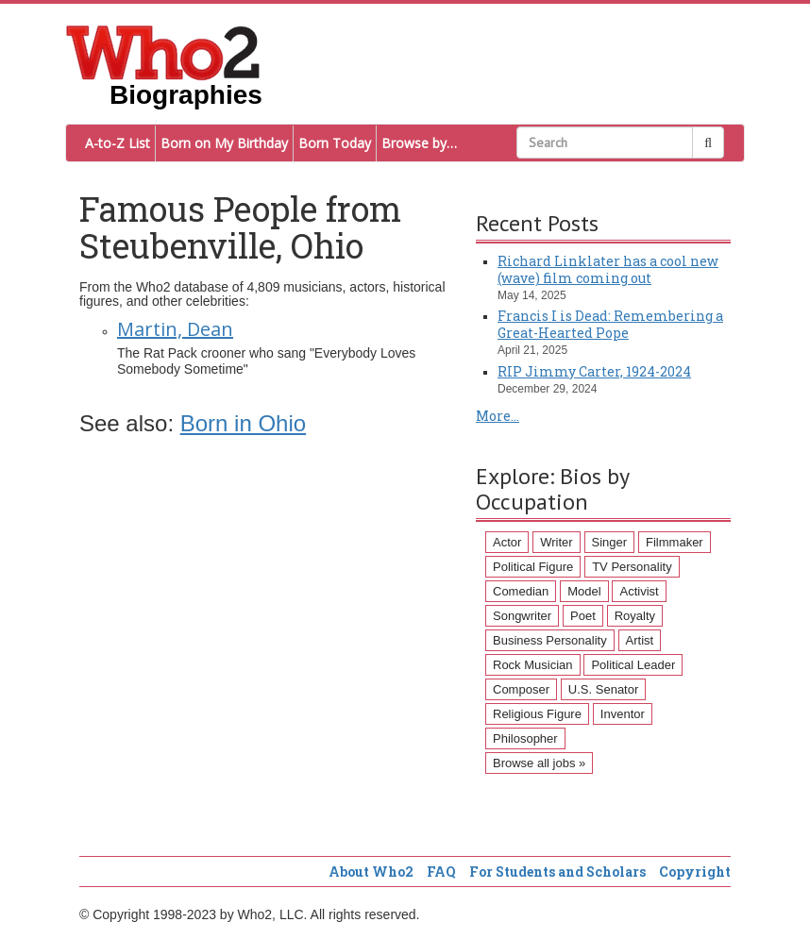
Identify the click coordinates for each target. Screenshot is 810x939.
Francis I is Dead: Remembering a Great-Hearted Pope (610, 324)
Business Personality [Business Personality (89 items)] (550, 640)
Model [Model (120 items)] (583, 591)
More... (497, 416)
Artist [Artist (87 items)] (640, 640)
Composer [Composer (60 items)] (521, 689)
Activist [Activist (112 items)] (638, 591)
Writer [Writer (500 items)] (556, 542)
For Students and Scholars (557, 871)
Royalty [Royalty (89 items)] (635, 616)
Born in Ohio (243, 423)
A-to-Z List (117, 143)
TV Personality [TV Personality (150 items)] (632, 567)
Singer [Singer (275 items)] (610, 542)
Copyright (695, 871)
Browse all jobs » (539, 763)
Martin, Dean (175, 329)
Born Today (334, 143)
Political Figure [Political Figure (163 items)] (533, 567)
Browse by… (419, 143)
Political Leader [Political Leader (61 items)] (633, 665)
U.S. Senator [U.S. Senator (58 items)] (603, 689)
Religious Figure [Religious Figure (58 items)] (537, 714)
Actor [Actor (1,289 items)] (507, 542)
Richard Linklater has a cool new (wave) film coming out (608, 269)
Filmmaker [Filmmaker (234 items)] (674, 542)
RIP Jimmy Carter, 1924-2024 (594, 371)
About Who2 (371, 871)
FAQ (441, 871)
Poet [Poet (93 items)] (583, 616)
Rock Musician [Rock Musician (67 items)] (533, 665)
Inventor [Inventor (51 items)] (622, 714)
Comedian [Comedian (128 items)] (520, 591)
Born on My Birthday (224, 143)
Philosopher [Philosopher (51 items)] (525, 738)
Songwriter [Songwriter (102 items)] (522, 616)
